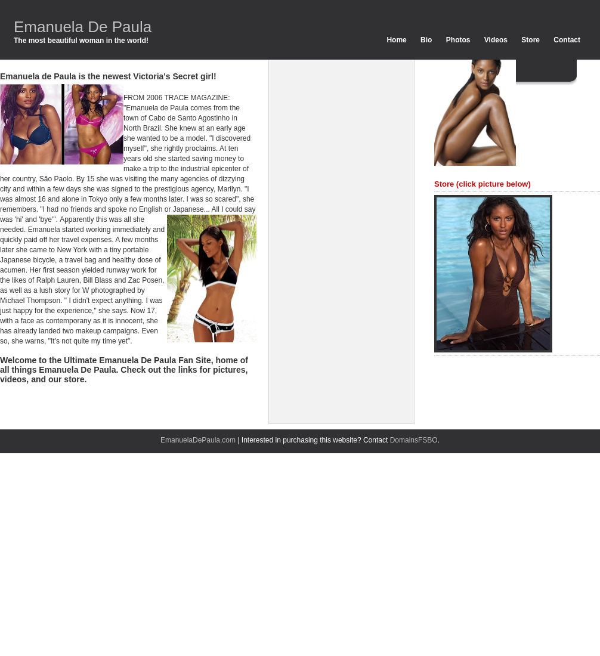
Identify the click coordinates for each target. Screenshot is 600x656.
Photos (458, 40)
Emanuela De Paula (82, 27)
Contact (566, 40)
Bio (426, 40)
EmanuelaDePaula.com (198, 440)
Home (396, 40)
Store (530, 40)
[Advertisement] (328, 238)
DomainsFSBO (414, 440)
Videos (496, 40)
